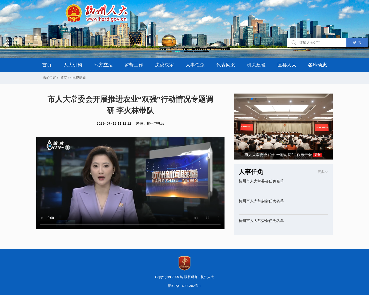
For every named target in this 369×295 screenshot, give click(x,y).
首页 (47, 64)
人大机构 (72, 64)
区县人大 (286, 64)
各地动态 (317, 64)
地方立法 (103, 64)
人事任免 (195, 64)
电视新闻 (79, 78)
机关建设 (256, 64)
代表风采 (225, 64)
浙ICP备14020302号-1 (184, 286)
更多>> (323, 172)
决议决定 (164, 64)
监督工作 (133, 64)
